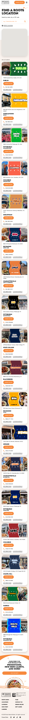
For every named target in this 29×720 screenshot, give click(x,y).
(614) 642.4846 (8, 188)
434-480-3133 (8, 289)
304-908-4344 (8, 122)
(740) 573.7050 (8, 549)
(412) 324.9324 (8, 155)
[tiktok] (17, 717)
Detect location (8, 25)
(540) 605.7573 (8, 386)
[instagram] (11, 717)
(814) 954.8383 (8, 354)
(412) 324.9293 (8, 647)
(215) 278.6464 (8, 322)
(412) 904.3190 (8, 517)
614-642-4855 (8, 87)
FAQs (16, 699)
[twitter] (14, 717)
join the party (14, 673)
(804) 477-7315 (8, 419)
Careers (4, 709)
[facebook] (20, 717)
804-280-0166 (8, 221)
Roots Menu (5, 699)
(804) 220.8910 (8, 254)
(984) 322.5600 (8, 580)
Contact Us (18, 702)
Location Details (17, 89)
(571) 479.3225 (8, 612)
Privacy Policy (5, 717)
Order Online (19, 2)
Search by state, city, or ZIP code (10, 17)
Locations (5, 702)
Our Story (5, 707)
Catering (4, 704)
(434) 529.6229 (8, 484)
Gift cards (18, 707)
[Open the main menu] (26, 2)
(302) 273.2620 (8, 451)
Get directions (7, 89)
